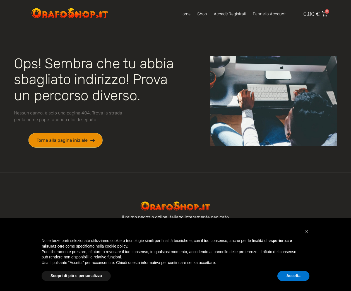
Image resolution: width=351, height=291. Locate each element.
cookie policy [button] (116, 246)
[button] (306, 231)
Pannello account (269, 13)
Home (185, 13)
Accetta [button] (293, 275)
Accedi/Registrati (230, 13)
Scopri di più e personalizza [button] (76, 275)
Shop (202, 13)
